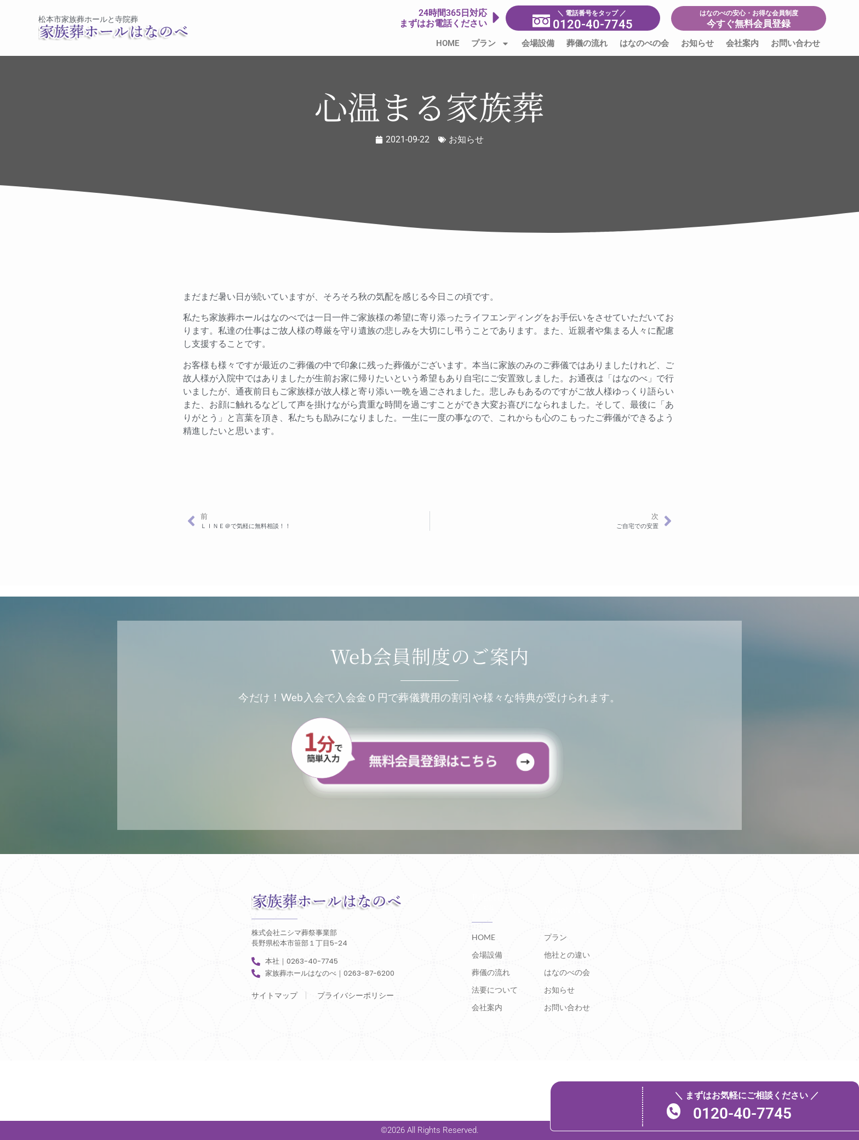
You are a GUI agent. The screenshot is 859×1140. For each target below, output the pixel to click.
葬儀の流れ (587, 43)
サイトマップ (274, 995)
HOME (447, 43)
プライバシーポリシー (355, 995)
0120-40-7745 (744, 1113)
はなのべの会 (644, 43)
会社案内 (742, 43)
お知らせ (697, 43)
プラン (490, 43)
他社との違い (567, 954)
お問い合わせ (795, 43)
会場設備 (538, 43)
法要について (495, 989)
